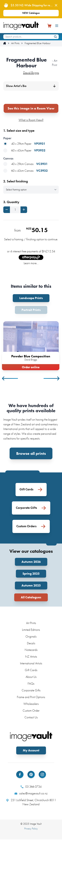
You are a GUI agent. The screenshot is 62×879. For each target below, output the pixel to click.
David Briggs (31, 72)
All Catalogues (31, 637)
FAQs (31, 723)
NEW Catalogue (31, 13)
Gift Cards (31, 709)
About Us (31, 716)
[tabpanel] (31, 384)
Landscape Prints (31, 337)
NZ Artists (31, 696)
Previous (10, 418)
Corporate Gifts (31, 730)
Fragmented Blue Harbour (37, 43)
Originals (31, 676)
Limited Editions (31, 669)
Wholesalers (31, 743)
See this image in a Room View (31, 148)
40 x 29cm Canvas (25, 203)
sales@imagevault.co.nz (31, 833)
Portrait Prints (31, 349)
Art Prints (15, 43)
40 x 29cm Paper (24, 183)
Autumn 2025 (31, 625)
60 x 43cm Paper (24, 190)
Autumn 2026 (31, 601)
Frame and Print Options (31, 736)
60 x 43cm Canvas (25, 210)
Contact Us (31, 757)
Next (51, 418)
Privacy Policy (31, 868)
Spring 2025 (31, 613)
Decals (31, 682)
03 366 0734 (31, 826)
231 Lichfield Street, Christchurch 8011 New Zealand (31, 842)
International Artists (31, 703)
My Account (31, 790)
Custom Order (31, 750)
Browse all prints (31, 492)
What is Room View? (31, 159)
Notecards (31, 689)
